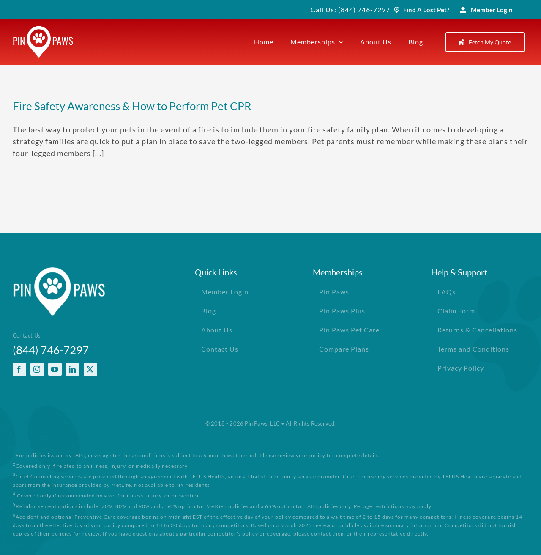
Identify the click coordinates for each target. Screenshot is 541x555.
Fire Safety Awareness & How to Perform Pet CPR (132, 106)
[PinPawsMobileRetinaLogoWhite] (43, 29)
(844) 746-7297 (51, 350)
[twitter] (90, 369)
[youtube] (55, 369)
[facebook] (19, 369)
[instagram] (37, 369)
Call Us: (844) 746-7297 (350, 9)
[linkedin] (72, 369)
